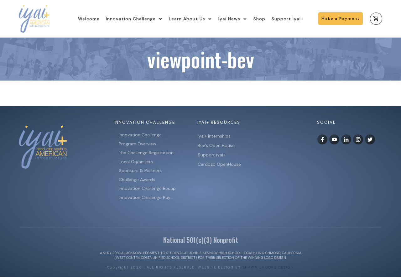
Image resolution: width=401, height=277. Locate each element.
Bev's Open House (216, 145)
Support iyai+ (211, 155)
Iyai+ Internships (215, 136)
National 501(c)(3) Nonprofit (200, 240)
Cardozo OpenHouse (219, 164)
